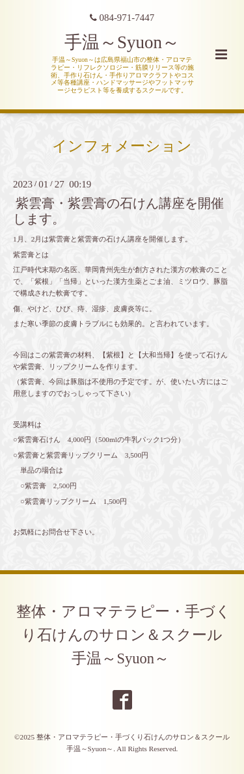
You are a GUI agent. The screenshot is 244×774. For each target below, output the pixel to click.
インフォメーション (122, 146)
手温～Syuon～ (122, 42)
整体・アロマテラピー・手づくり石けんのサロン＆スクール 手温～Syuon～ (126, 635)
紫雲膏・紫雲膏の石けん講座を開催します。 (118, 211)
